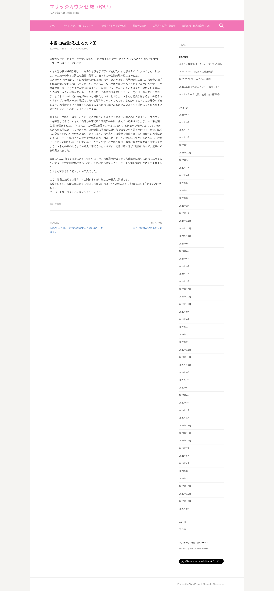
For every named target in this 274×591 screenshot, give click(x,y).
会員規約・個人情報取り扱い (196, 25)
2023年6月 (184, 319)
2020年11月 (185, 493)
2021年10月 (185, 440)
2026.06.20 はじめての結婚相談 (196, 71)
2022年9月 (184, 372)
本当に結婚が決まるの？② (147, 227)
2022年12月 (185, 349)
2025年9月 (184, 160)
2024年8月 (184, 251)
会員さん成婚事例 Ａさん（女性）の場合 (200, 64)
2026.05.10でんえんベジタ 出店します (199, 86)
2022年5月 (184, 387)
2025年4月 (184, 190)
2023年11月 (185, 296)
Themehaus (218, 584)
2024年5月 (184, 266)
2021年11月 (185, 433)
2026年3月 (184, 137)
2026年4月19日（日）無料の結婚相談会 (199, 94)
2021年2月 (184, 478)
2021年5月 (184, 456)
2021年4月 (184, 463)
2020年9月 (184, 509)
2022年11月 (185, 357)
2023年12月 (185, 289)
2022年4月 (184, 395)
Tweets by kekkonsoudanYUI (193, 548)
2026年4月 (184, 130)
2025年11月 (185, 152)
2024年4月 (184, 274)
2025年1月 (184, 213)
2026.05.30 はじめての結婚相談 (195, 79)
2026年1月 (184, 145)
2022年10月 (185, 365)
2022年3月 (184, 402)
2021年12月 (185, 425)
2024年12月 (185, 220)
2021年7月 (184, 448)
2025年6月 (184, 175)
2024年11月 (185, 228)
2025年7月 (184, 168)
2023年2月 (184, 342)
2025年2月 (184, 205)
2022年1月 (184, 418)
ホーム (53, 25)
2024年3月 (184, 281)
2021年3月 (184, 471)
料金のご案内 (139, 25)
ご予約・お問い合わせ (164, 25)
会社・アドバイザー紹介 (114, 25)
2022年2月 (184, 410)
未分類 (58, 204)
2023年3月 (184, 334)
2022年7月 (184, 380)
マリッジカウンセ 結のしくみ (79, 25)
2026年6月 (184, 114)
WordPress (194, 584)
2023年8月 (184, 312)
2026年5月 (184, 122)
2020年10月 (185, 501)
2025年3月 (184, 198)
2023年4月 (184, 327)
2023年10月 (185, 304)
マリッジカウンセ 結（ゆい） (81, 6)
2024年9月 (184, 243)
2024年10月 (185, 236)
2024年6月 (184, 258)
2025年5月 (184, 183)
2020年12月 (185, 486)
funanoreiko (79, 48)
